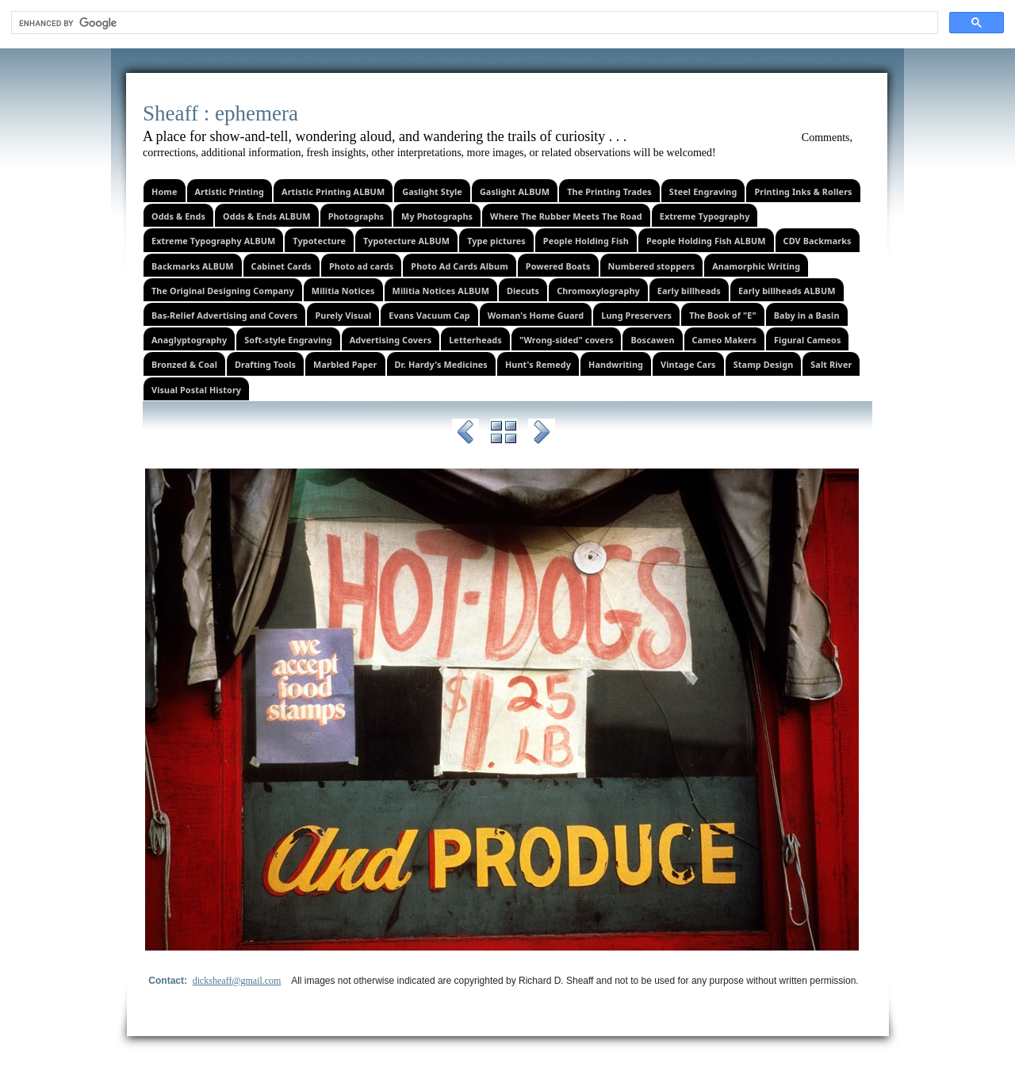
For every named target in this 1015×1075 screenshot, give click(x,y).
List (503, 434)
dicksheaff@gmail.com (237, 980)
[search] (473, 23)
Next (541, 434)
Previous (465, 434)
